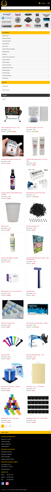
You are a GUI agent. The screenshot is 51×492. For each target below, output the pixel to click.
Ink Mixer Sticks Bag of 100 (32, 226)
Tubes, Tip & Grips (6, 65)
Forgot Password (5, 446)
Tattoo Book (5, 78)
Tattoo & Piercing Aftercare (8, 57)
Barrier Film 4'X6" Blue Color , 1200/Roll (10, 386)
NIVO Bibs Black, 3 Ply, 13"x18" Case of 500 (11, 291)
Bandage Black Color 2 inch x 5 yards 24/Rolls (36, 418)
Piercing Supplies (6, 70)
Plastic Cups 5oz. (5, 226)
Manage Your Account (6, 439)
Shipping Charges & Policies (7, 459)
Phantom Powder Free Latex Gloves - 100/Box (37, 323)
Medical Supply (5, 51)
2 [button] (26, 30)
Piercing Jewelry (6, 73)
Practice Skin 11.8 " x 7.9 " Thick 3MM (35, 386)
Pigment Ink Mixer (5, 354)
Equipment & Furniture (7, 67)
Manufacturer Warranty (6, 454)
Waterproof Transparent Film (8, 323)
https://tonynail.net (5, 469)
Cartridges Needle (6, 41)
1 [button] (24, 30)
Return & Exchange (5, 456)
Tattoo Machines (6, 59)
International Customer (6, 451)
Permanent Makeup (6, 75)
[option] (25, 20)
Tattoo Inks (5, 46)
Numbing (4, 54)
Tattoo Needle (5, 43)
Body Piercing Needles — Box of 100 (34, 127)
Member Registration (6, 444)
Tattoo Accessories (6, 38)
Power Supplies (5, 62)
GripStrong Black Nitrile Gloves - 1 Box (35, 354)
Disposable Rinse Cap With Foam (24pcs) (35, 192)
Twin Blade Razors (30, 291)
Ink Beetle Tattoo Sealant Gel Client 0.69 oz (11, 159)
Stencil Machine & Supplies (8, 49)
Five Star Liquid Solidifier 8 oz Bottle (9, 258)
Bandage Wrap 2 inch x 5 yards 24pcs (10, 418)
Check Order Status (5, 441)
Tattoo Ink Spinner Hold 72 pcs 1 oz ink (10, 127)
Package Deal (5, 35)
